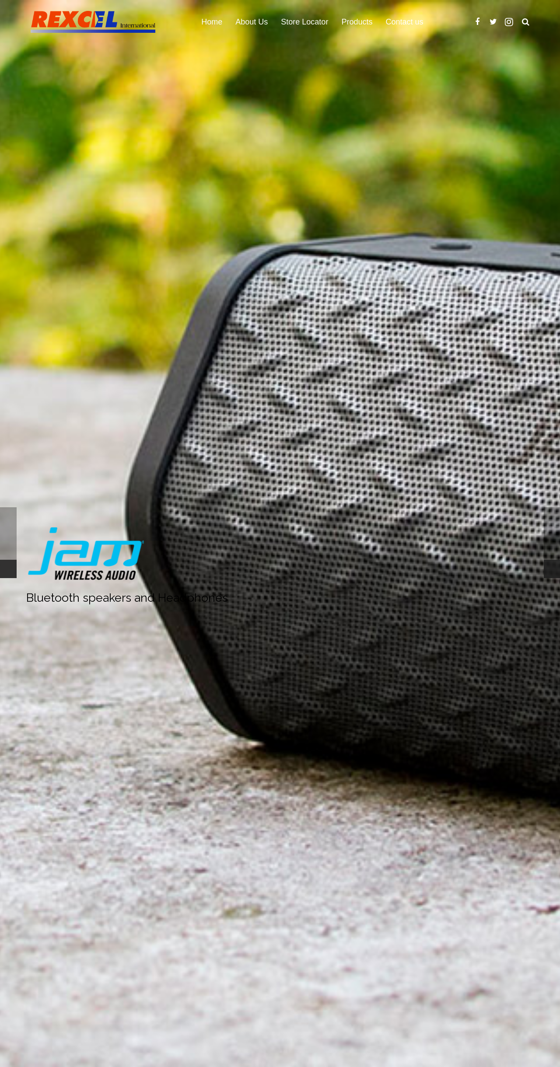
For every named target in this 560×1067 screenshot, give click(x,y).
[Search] (526, 22)
